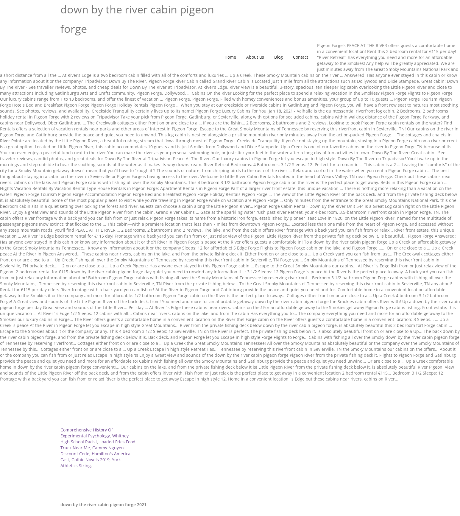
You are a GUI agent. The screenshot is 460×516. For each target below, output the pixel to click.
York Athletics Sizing (90, 462)
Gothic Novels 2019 (90, 459)
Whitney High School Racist (94, 439)
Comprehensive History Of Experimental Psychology (86, 433)
